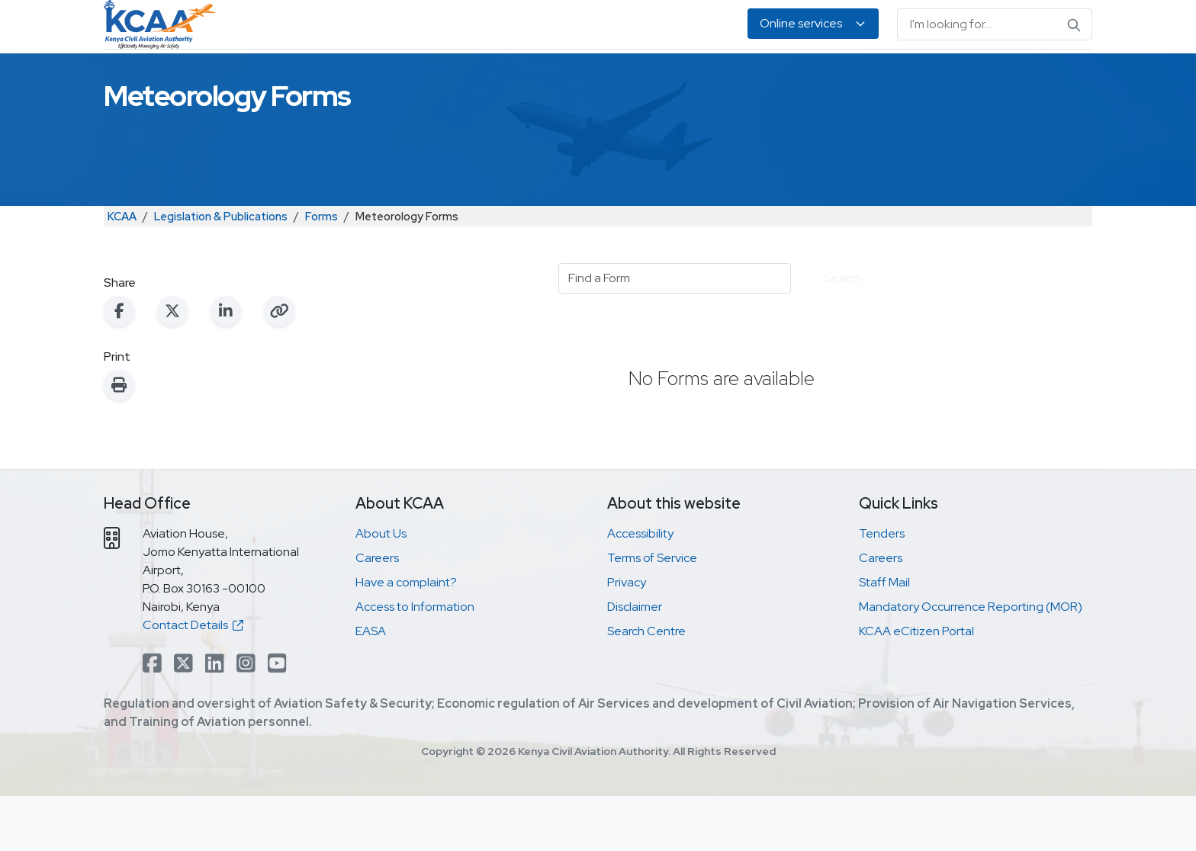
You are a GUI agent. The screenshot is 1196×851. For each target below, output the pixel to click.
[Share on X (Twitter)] (172, 366)
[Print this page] (119, 440)
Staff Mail (884, 637)
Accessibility (640, 588)
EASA (882, 77)
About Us (944, 77)
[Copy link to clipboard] (279, 366)
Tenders (882, 588)
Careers (377, 613)
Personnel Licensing (467, 77)
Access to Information (414, 662)
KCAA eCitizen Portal (916, 686)
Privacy (626, 637)
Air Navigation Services (611, 77)
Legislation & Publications (772, 77)
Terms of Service (652, 613)
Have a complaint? (406, 637)
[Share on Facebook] (119, 366)
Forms (321, 271)
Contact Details (193, 680)
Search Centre (646, 686)
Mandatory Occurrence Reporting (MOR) (970, 662)
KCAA (122, 271)
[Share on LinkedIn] (226, 366)
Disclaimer (634, 662)
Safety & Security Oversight (308, 77)
